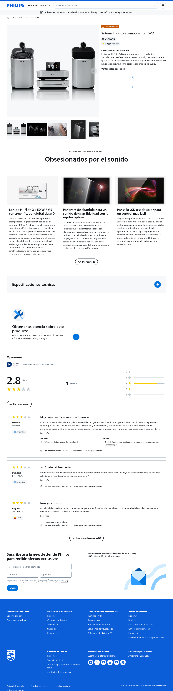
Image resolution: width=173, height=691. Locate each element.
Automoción (94, 620)
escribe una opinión (19, 404)
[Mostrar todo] (86, 262)
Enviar (12, 588)
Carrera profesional (139, 628)
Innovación (133, 633)
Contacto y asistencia (57, 620)
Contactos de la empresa (59, 672)
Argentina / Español (139, 656)
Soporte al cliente (15, 616)
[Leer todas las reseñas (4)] (86, 538)
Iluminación (95, 616)
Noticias (132, 620)
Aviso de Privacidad (16, 686)
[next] (94, 71)
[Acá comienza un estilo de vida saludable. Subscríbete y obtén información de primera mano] (86, 12)
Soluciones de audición (100, 624)
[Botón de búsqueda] (156, 5)
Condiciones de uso (40, 686)
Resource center (55, 633)
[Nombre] (22, 574)
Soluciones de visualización (101, 628)
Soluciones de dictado (100, 633)
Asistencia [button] (45, 5)
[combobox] (99, 5)
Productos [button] (33, 5)
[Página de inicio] (16, 5)
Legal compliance (63, 686)
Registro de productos (17, 620)
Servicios (53, 624)
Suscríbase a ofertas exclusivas (102, 656)
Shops (51, 628)
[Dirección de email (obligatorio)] (39, 567)
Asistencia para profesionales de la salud (63, 666)
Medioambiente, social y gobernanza (146, 637)
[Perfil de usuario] (163, 5)
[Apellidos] (55, 574)
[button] (157, 284)
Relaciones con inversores (140, 624)
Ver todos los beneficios (113, 68)
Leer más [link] (44, 433)
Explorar (51, 616)
